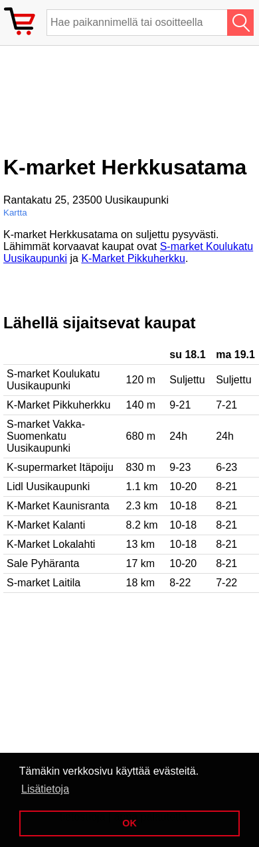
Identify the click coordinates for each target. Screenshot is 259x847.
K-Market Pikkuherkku (133, 258)
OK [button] (129, 823)
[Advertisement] (109, 105)
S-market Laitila (43, 582)
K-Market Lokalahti (51, 544)
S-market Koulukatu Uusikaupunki (53, 379)
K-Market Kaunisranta (58, 505)
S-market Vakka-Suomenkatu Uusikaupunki (46, 436)
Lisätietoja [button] (45, 789)
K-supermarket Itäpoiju (60, 467)
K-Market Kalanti (46, 525)
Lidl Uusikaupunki (48, 486)
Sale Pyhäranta (43, 563)
